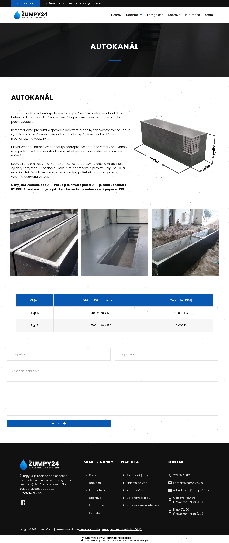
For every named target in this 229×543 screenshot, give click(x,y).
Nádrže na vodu (138, 483)
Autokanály (135, 490)
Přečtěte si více (31, 493)
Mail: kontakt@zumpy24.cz (87, 3)
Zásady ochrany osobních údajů (122, 529)
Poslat (59, 423)
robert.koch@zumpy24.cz (191, 490)
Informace (192, 15)
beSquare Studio (89, 529)
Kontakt (210, 15)
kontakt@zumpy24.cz (188, 483)
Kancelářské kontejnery (143, 505)
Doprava (174, 15)
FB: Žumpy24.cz (54, 3)
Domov (116, 15)
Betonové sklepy (138, 498)
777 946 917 (181, 475)
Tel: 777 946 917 (25, 3)
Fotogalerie (155, 15)
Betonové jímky (138, 475)
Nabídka (135, 15)
